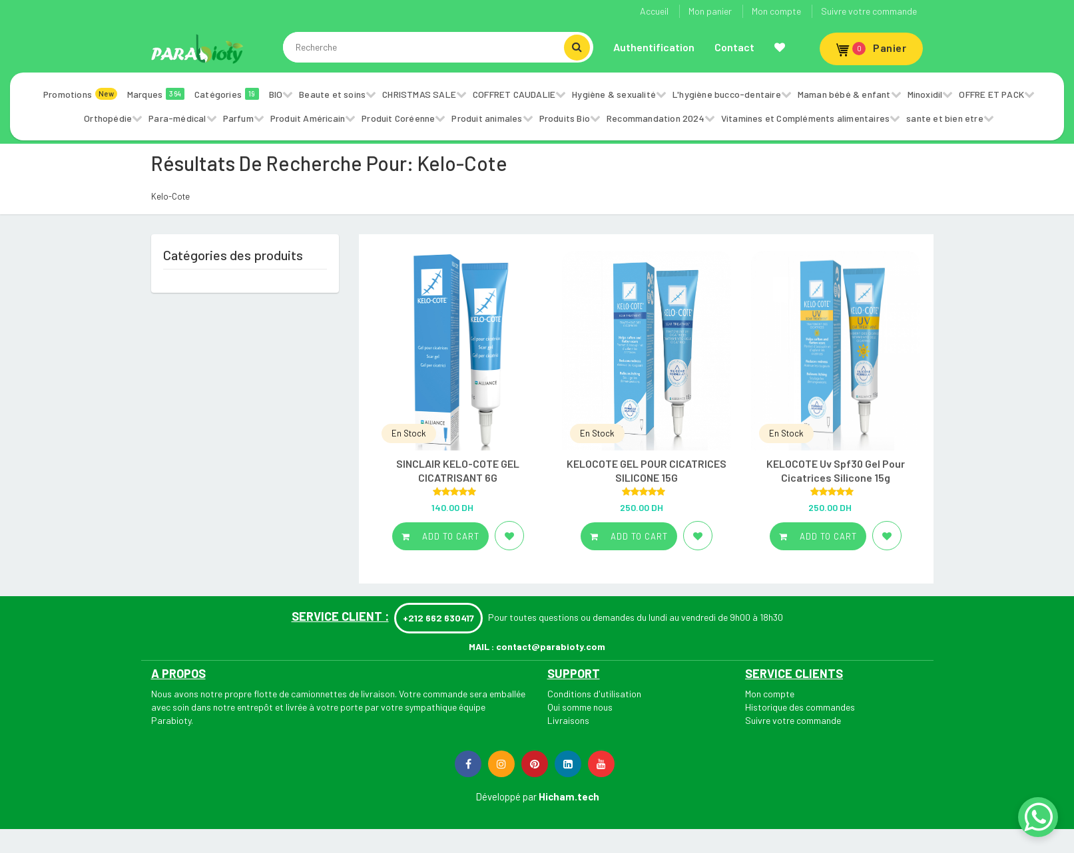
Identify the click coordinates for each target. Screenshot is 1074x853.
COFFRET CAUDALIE (514, 94)
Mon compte (776, 11)
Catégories (226, 94)
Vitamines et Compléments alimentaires (805, 118)
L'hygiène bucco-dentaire (726, 94)
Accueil (654, 11)
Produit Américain (307, 118)
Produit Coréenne (398, 118)
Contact (734, 47)
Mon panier (710, 11)
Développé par (506, 796)
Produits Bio (564, 118)
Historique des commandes (800, 707)
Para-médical (177, 118)
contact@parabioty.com (550, 646)
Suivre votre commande (869, 11)
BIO (276, 94)
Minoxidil (925, 94)
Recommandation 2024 (655, 118)
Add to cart (440, 536)
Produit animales (486, 118)
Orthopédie (108, 118)
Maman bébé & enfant (844, 94)
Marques (155, 94)
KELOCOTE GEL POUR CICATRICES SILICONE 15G (646, 470)
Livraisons (568, 720)
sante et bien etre (944, 118)
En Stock (409, 433)
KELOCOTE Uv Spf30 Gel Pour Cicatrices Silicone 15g (835, 470)
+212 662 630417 (438, 617)
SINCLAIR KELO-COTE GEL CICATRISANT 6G (457, 470)
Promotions (80, 94)
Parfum (238, 118)
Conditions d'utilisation (594, 693)
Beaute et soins (332, 94)
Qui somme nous (580, 707)
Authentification (653, 47)
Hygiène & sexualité (614, 94)
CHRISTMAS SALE (419, 94)
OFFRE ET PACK (991, 94)
